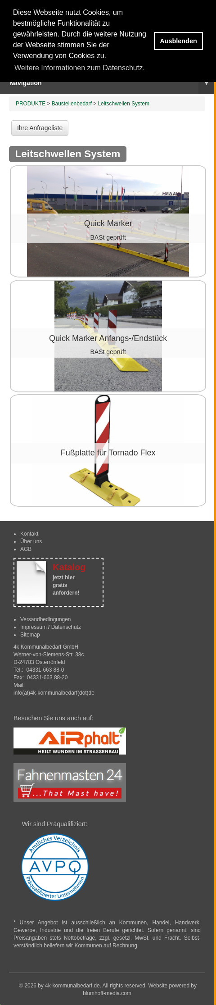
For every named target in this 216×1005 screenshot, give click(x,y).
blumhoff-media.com (107, 993)
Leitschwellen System (123, 103)
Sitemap (30, 635)
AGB (26, 549)
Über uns (31, 541)
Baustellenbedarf (72, 103)
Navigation (111, 83)
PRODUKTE (30, 103)
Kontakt (29, 534)
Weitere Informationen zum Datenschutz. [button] (79, 68)
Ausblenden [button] (178, 41)
